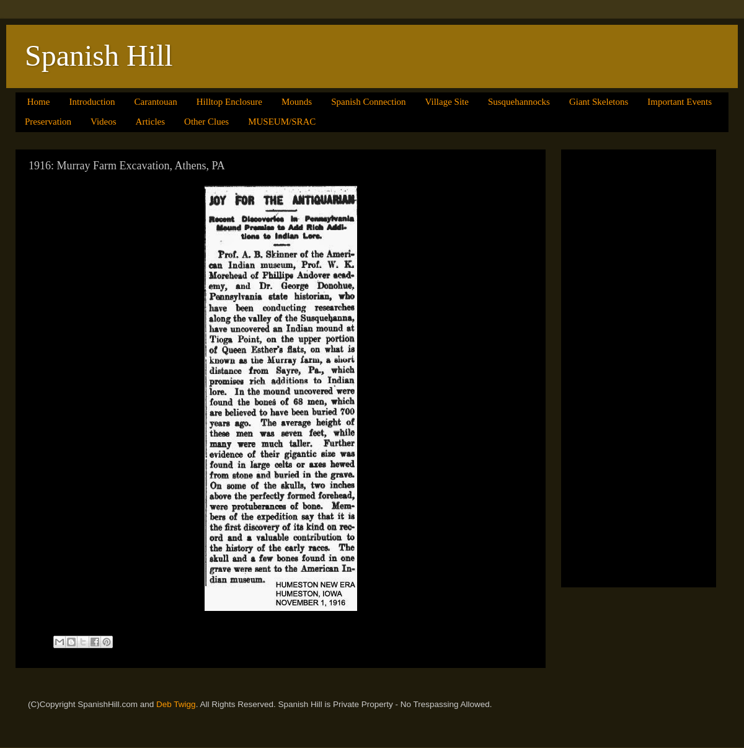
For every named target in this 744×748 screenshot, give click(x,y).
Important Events (679, 102)
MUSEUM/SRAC (282, 122)
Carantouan (156, 102)
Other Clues (206, 122)
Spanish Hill (99, 55)
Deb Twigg (176, 704)
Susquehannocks (519, 102)
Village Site (447, 102)
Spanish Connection (368, 102)
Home (38, 102)
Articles (150, 122)
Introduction (92, 102)
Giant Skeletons (598, 102)
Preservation (48, 122)
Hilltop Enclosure (229, 102)
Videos (104, 122)
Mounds (296, 102)
